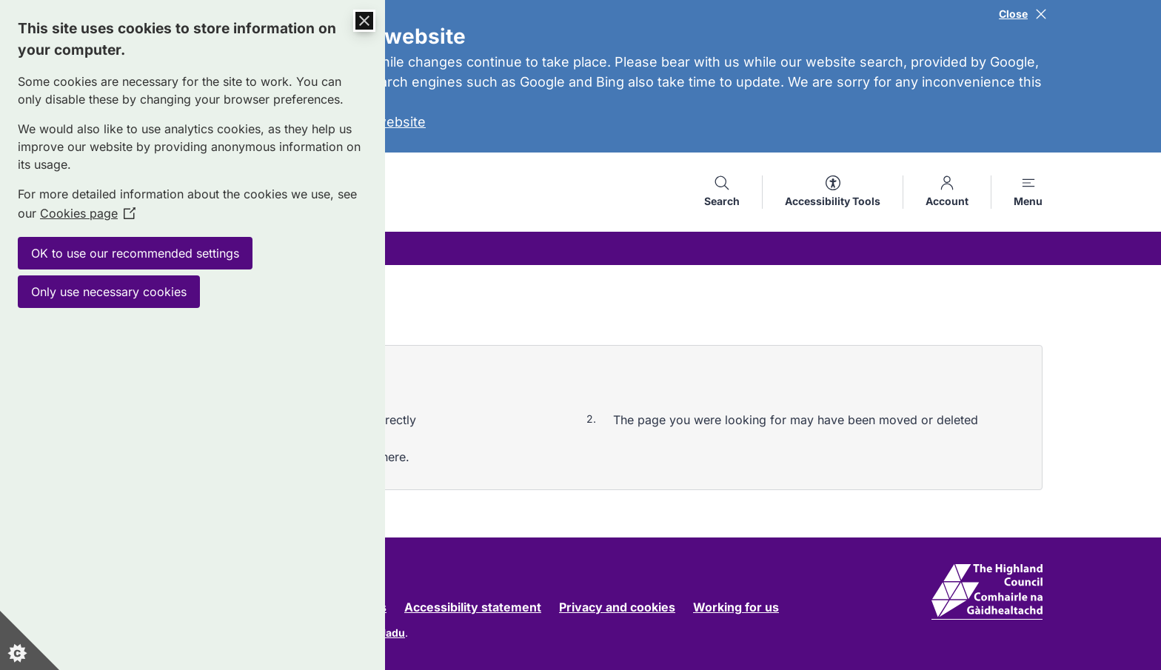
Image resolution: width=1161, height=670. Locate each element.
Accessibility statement (472, 607)
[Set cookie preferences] (29, 640)
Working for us (736, 607)
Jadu (392, 632)
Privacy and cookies (617, 607)
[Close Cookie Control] (364, 21)
